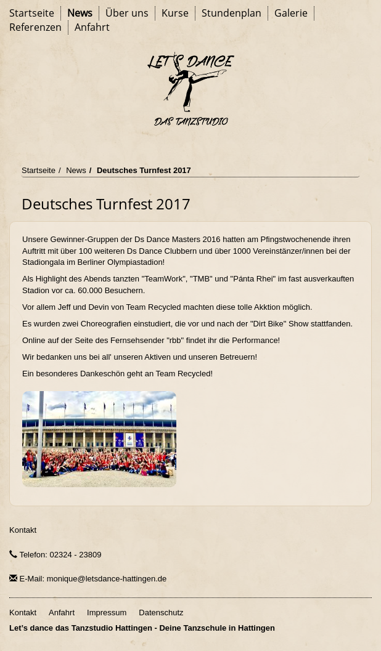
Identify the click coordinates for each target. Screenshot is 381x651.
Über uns (127, 13)
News (79, 13)
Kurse (175, 13)
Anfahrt (92, 27)
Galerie (291, 13)
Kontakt (22, 530)
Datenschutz (161, 612)
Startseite (31, 13)
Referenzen (35, 27)
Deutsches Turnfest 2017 (144, 170)
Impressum (106, 612)
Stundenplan (231, 13)
